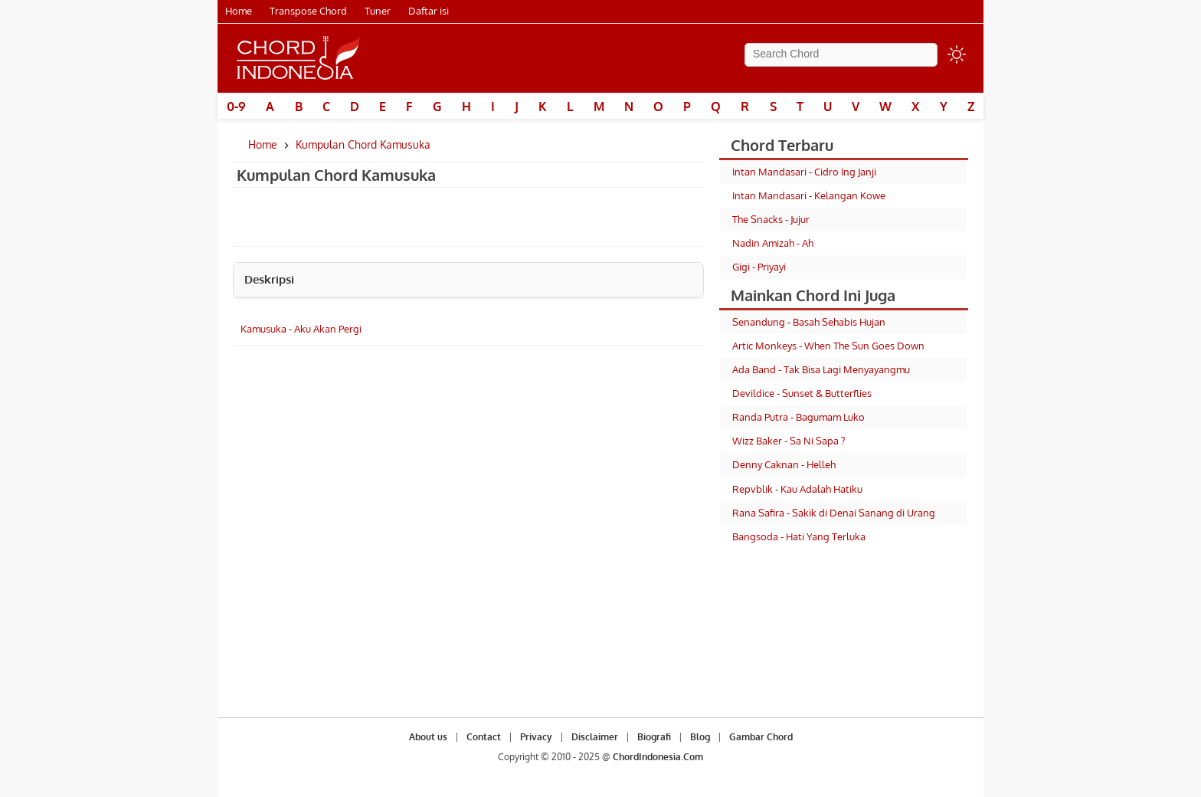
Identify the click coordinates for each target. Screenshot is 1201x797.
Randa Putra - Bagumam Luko (798, 417)
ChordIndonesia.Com (658, 757)
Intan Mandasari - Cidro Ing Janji (804, 172)
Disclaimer (594, 737)
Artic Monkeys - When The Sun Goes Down (828, 345)
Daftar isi (428, 11)
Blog (700, 737)
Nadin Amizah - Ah (772, 243)
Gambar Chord (761, 737)
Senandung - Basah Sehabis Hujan (808, 322)
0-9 (236, 106)
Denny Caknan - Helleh (784, 464)
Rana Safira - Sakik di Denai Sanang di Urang (833, 513)
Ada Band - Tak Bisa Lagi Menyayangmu (821, 369)
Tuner (378, 11)
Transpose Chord (308, 11)
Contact (483, 737)
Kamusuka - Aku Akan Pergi (301, 329)
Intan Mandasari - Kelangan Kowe (808, 195)
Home (238, 11)
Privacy (536, 737)
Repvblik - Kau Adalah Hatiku (797, 489)
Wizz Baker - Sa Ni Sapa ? (788, 441)
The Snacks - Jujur (771, 219)
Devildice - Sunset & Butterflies (802, 393)
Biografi (654, 737)
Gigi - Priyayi (759, 267)
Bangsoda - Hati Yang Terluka (799, 536)
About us (428, 737)
